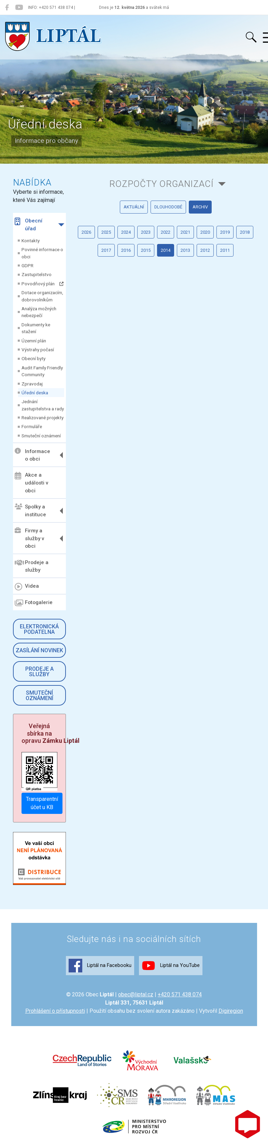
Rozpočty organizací (161, 184)
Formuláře (32, 426)
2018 (245, 232)
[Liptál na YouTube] (19, 7)
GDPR (27, 265)
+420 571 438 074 (180, 994)
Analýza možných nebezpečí (39, 312)
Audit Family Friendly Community (42, 371)
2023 (146, 232)
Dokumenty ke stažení (36, 328)
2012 (205, 250)
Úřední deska (35, 392)
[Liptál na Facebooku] (7, 7)
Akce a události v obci (31, 483)
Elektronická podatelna (39, 629)
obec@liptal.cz (135, 994)
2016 (126, 250)
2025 (106, 232)
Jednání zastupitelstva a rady (43, 405)
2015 (146, 250)
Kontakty (31, 240)
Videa (27, 586)
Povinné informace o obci (42, 253)
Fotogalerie (34, 603)
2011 (225, 250)
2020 (205, 232)
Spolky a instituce (30, 511)
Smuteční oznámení (41, 435)
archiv (200, 206)
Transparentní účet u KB (42, 803)
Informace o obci (32, 455)
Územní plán (34, 340)
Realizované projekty (43, 417)
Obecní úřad (28, 225)
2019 (225, 232)
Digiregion (230, 1011)
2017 (106, 250)
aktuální (134, 206)
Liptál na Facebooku (100, 965)
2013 (185, 250)
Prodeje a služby (31, 566)
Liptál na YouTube (171, 965)
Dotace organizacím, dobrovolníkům (42, 296)
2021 (185, 232)
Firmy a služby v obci (29, 538)
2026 (86, 232)
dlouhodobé (168, 206)
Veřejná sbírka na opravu (51, 733)
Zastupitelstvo (37, 274)
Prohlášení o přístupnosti (55, 1011)
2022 (165, 232)
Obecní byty (33, 358)
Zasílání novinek (39, 650)
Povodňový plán (43, 283)
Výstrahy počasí (38, 349)
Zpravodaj (32, 383)
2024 (126, 232)
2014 (165, 250)
